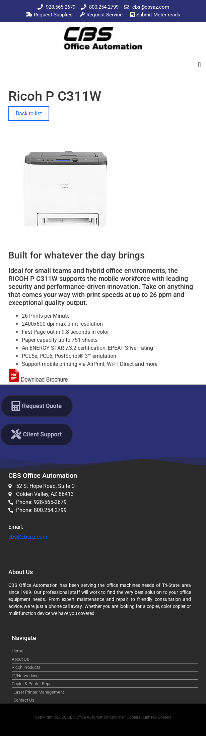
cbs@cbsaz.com (27, 537)
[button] (199, 64)
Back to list (29, 113)
